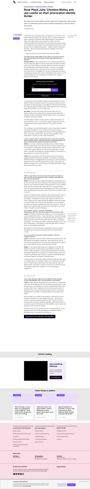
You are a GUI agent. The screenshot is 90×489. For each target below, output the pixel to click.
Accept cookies (71, 484)
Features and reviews (40, 6)
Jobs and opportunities (62, 436)
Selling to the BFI (17, 442)
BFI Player (16, 456)
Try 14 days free (55, 377)
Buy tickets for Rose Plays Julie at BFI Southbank (40, 316)
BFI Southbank (39, 456)
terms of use (61, 94)
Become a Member (66, 2)
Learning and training (35, 2)
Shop (74, 2)
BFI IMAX (59, 456)
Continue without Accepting (84, 481)
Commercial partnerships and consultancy (20, 445)
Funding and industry (49, 2)
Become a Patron (39, 431)
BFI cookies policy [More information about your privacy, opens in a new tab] (27, 486)
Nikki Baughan (18, 34)
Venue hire (15, 436)
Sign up (54, 90)
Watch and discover (23, 2)
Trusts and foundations (41, 439)
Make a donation (39, 442)
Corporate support (39, 436)
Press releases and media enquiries (65, 433)
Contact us (59, 439)
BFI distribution (17, 431)
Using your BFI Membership (42, 433)
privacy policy (46, 95)
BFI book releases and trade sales (21, 439)
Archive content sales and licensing (21, 433)
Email (41, 89)
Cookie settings (62, 484)
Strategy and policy (61, 431)
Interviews (50, 6)
